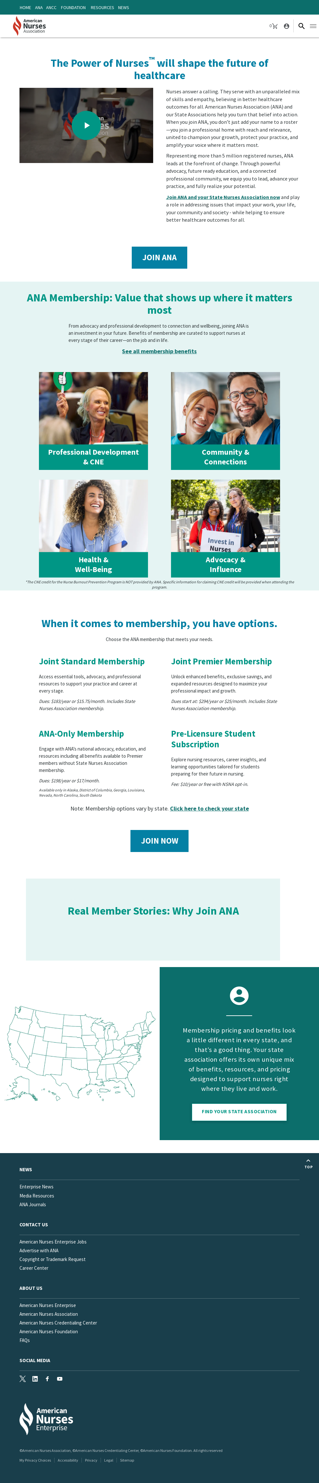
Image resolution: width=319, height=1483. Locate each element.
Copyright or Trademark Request (52, 1259)
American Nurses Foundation (48, 1331)
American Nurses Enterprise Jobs (53, 1242)
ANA (39, 7)
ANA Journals (32, 1204)
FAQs (24, 1340)
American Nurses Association (48, 1314)
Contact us (33, 1224)
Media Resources (36, 1196)
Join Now (159, 840)
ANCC (51, 7)
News (123, 7)
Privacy (91, 1460)
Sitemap (127, 1460)
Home (25, 7)
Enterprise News (36, 1187)
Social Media (34, 1360)
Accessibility (68, 1460)
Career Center (33, 1268)
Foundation (73, 7)
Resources (102, 7)
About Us (31, 1288)
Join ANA (159, 257)
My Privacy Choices (35, 1460)
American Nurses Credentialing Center (58, 1323)
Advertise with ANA (38, 1250)
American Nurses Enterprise (47, 1305)
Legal (108, 1460)
